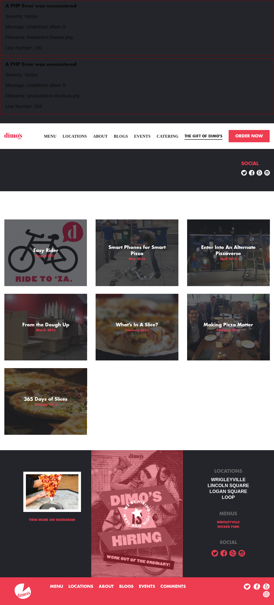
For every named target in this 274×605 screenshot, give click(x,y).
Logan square (228, 491)
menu (50, 136)
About (100, 136)
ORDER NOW (249, 136)
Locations (75, 136)
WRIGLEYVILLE (228, 479)
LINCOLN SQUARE (228, 485)
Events (142, 136)
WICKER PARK (228, 526)
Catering (167, 136)
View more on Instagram (52, 519)
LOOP (228, 497)
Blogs (121, 136)
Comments (173, 586)
